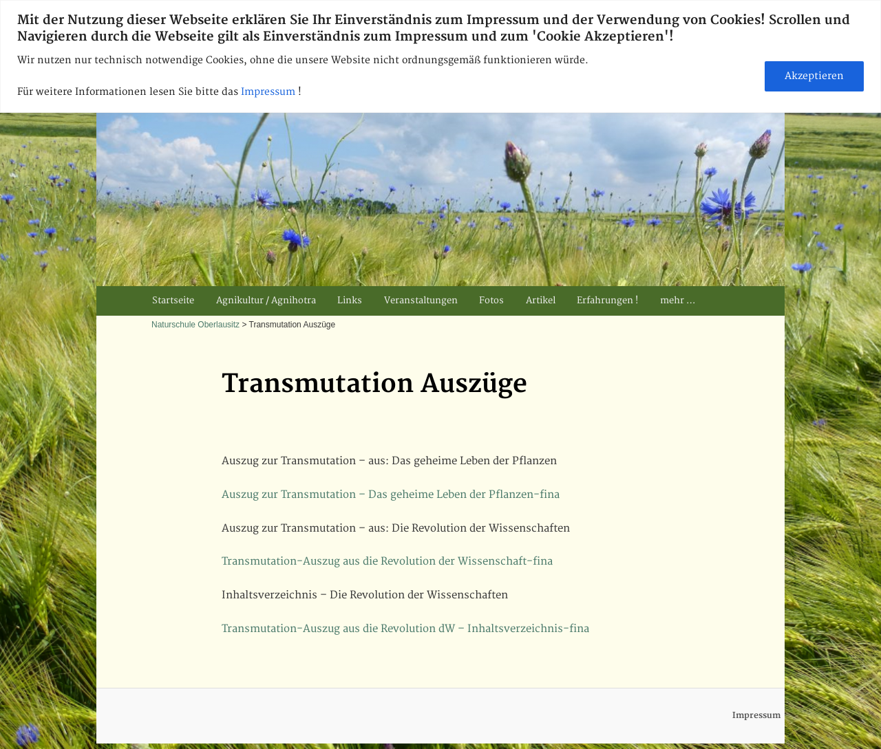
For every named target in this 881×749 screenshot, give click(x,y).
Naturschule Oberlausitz (195, 324)
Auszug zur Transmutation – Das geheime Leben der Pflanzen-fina (391, 494)
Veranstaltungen (421, 300)
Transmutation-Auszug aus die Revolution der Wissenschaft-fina (387, 561)
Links (349, 300)
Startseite (173, 300)
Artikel (540, 300)
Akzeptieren (814, 76)
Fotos (491, 300)
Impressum (269, 92)
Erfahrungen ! (607, 300)
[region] (440, 56)
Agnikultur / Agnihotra (266, 300)
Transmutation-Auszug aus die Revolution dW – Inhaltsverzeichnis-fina (405, 629)
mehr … (677, 300)
